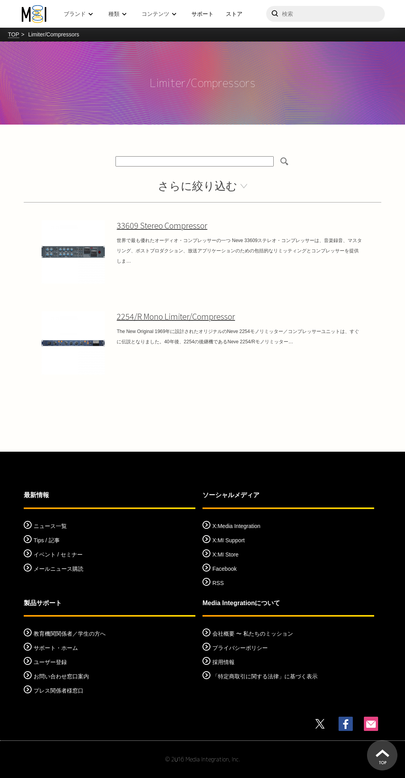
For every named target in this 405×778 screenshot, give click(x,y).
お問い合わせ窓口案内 (61, 676)
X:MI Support (228, 540)
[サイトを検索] (325, 14)
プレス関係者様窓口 (58, 690)
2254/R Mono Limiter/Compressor (176, 316)
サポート (202, 14)
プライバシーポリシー (240, 648)
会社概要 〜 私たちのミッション (252, 633)
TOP (13, 34)
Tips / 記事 (47, 540)
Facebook (224, 569)
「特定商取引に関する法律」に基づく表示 (265, 676)
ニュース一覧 (50, 526)
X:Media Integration (236, 526)
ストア (234, 14)
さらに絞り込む (197, 186)
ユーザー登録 (50, 662)
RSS (218, 583)
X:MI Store (225, 554)
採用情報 (223, 662)
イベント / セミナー (58, 554)
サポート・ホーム (56, 648)
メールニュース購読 (58, 569)
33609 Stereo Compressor (162, 225)
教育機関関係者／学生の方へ (70, 633)
